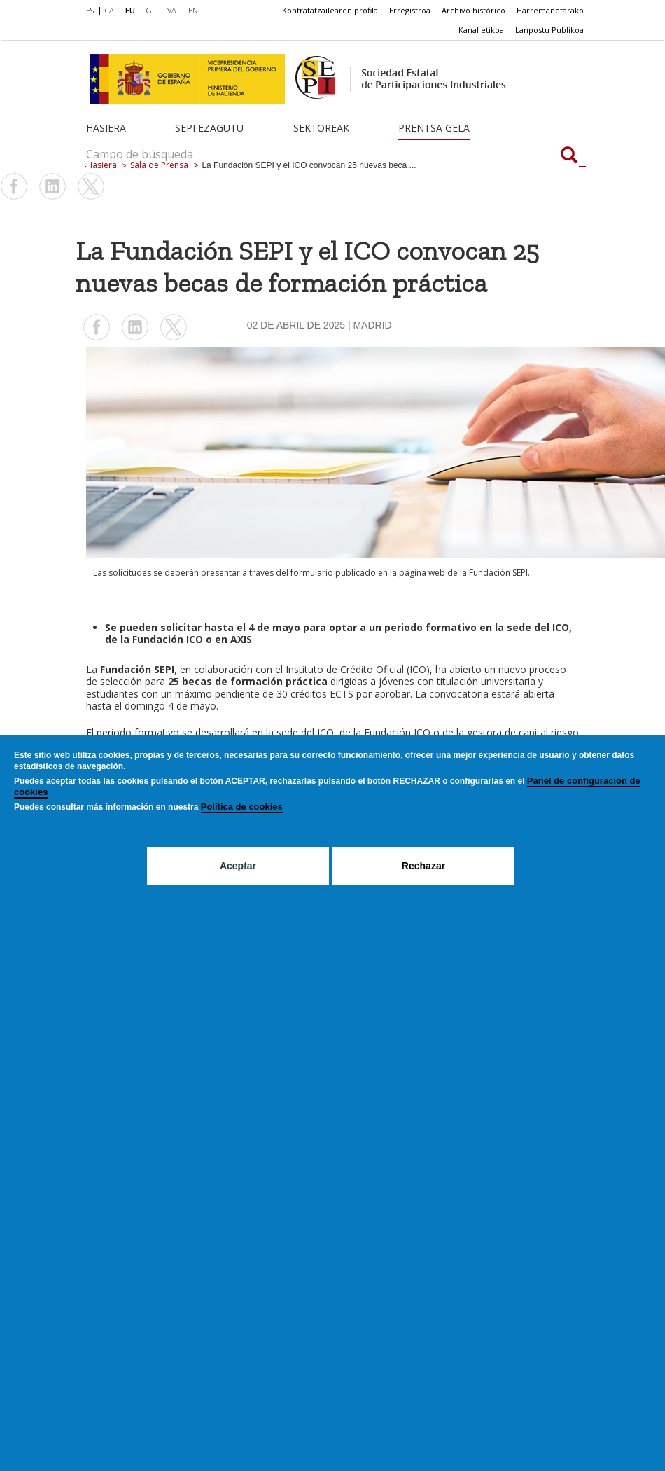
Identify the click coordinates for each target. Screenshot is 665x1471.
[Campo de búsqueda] (569, 156)
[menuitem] (92, 11)
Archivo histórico (473, 10)
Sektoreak (321, 127)
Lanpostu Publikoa (549, 30)
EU (130, 10)
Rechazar (423, 865)
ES (90, 10)
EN (193, 10)
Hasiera (106, 127)
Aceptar (238, 865)
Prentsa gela (434, 127)
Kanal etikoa (481, 30)
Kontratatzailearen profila (330, 10)
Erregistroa (409, 10)
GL (151, 10)
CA (109, 10)
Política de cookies (242, 806)
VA (171, 10)
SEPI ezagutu (209, 127)
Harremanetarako (550, 10)
